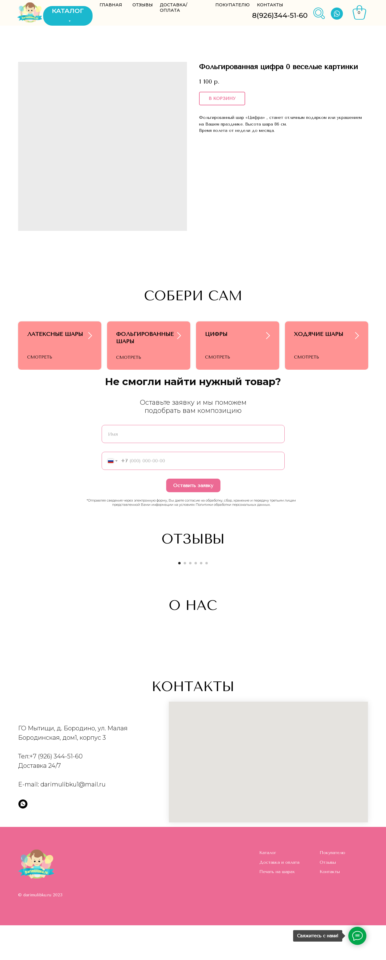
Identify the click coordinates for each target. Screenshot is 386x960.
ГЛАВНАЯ (111, 5)
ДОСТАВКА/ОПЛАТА (173, 7)
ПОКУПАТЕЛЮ (232, 5)
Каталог (267, 887)
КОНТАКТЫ (270, 5)
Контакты (330, 906)
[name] (193, 469)
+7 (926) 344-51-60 (56, 791)
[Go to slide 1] (179, 598)
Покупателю (332, 887)
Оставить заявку (193, 520)
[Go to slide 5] (201, 598)
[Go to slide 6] (206, 598)
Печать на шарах (277, 906)
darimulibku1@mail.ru (73, 819)
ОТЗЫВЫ (142, 5)
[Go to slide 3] (190, 598)
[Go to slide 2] (185, 598)
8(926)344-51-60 (280, 15)
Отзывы (328, 897)
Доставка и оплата (279, 897)
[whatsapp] (22, 838)
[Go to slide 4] (196, 598)
